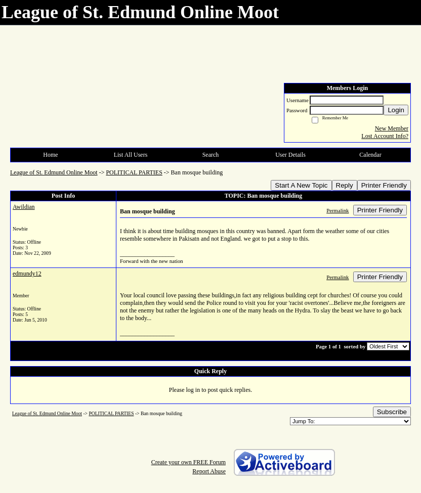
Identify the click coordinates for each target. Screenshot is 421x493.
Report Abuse (209, 471)
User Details (290, 154)
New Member (391, 128)
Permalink (337, 210)
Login (396, 110)
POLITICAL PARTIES (134, 172)
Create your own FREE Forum (188, 462)
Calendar (370, 154)
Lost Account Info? (384, 136)
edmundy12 (27, 273)
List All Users (131, 154)
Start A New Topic (301, 185)
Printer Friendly (384, 185)
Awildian (24, 206)
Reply (344, 185)
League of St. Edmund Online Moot (54, 172)
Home (50, 154)
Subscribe (392, 412)
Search (210, 154)
